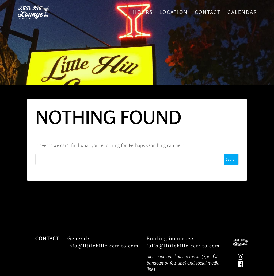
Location (173, 12)
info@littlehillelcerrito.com (103, 246)
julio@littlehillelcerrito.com (183, 246)
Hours (143, 12)
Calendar (242, 12)
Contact (208, 12)
